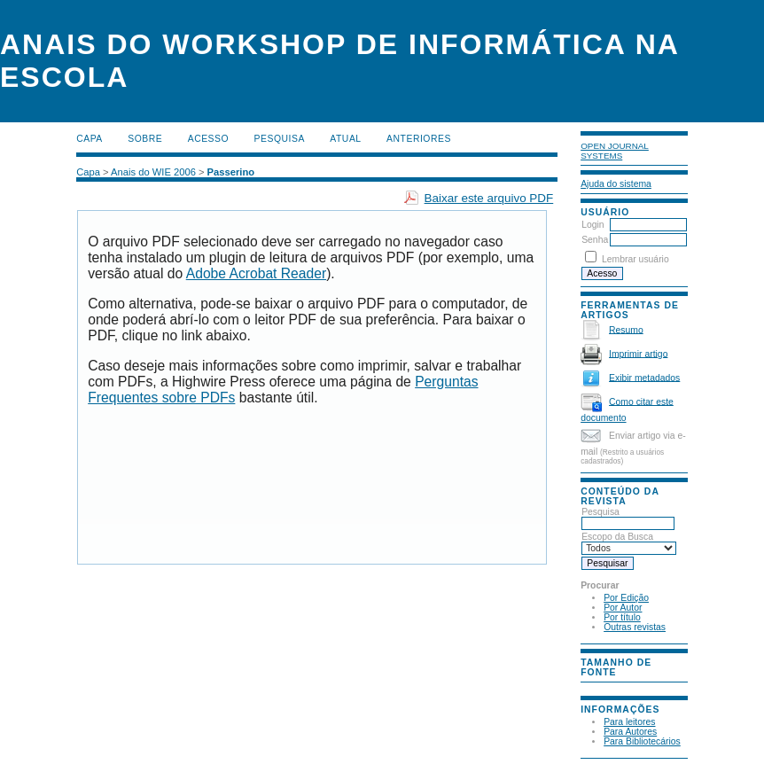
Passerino (230, 172)
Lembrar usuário (635, 259)
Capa (89, 139)
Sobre (145, 139)
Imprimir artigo (638, 353)
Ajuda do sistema (616, 184)
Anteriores (418, 139)
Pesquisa (627, 517)
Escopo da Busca (628, 542)
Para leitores (629, 722)
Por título (622, 617)
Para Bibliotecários (642, 741)
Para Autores (630, 732)
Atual (345, 139)
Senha (594, 240)
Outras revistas (635, 627)
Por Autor (623, 607)
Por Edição (626, 598)
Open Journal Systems (615, 150)
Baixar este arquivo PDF (489, 198)
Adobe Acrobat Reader (256, 273)
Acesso (208, 139)
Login (592, 225)
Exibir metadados (644, 377)
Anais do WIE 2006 (153, 172)
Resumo (626, 329)
